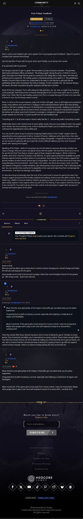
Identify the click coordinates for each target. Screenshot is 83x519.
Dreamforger (35, 27)
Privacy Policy (41, 465)
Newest (7, 224)
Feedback (49, 19)
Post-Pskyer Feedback (25, 233)
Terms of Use (41, 460)
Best (26, 224)
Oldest (17, 224)
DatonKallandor (38, 23)
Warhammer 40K (37, 19)
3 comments (41, 220)
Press (41, 454)
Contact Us (41, 470)
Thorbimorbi (15, 304)
